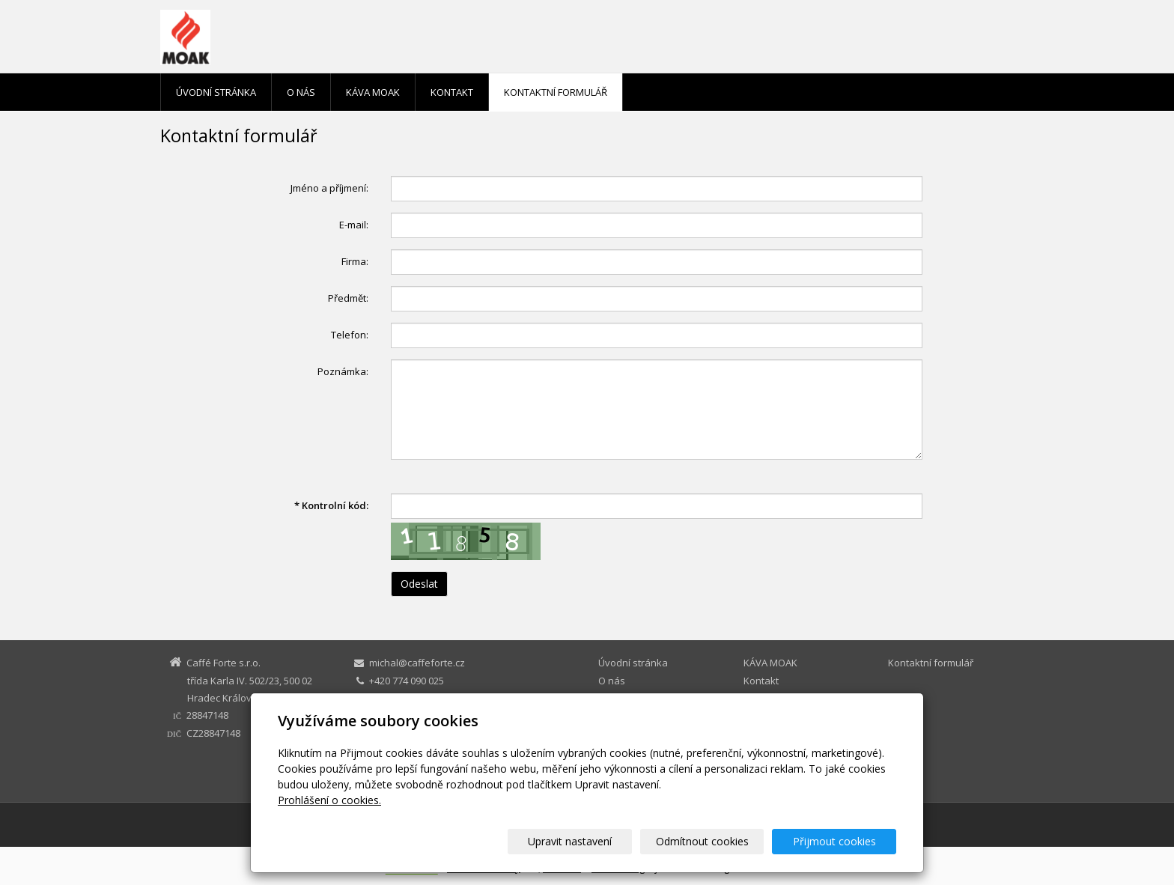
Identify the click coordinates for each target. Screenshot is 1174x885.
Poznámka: (342, 371)
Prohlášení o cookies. (329, 800)
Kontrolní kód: (331, 505)
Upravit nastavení (594, 841)
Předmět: (348, 298)
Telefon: (349, 334)
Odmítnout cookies (716, 841)
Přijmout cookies (838, 841)
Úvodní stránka (216, 92)
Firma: (354, 261)
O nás (301, 92)
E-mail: (353, 224)
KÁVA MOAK (373, 92)
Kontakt (452, 92)
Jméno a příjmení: (329, 188)
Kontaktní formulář (555, 92)
